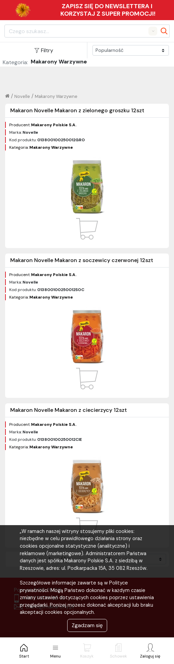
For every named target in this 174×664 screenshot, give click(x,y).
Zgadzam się (87, 625)
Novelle (22, 96)
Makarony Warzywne (56, 96)
